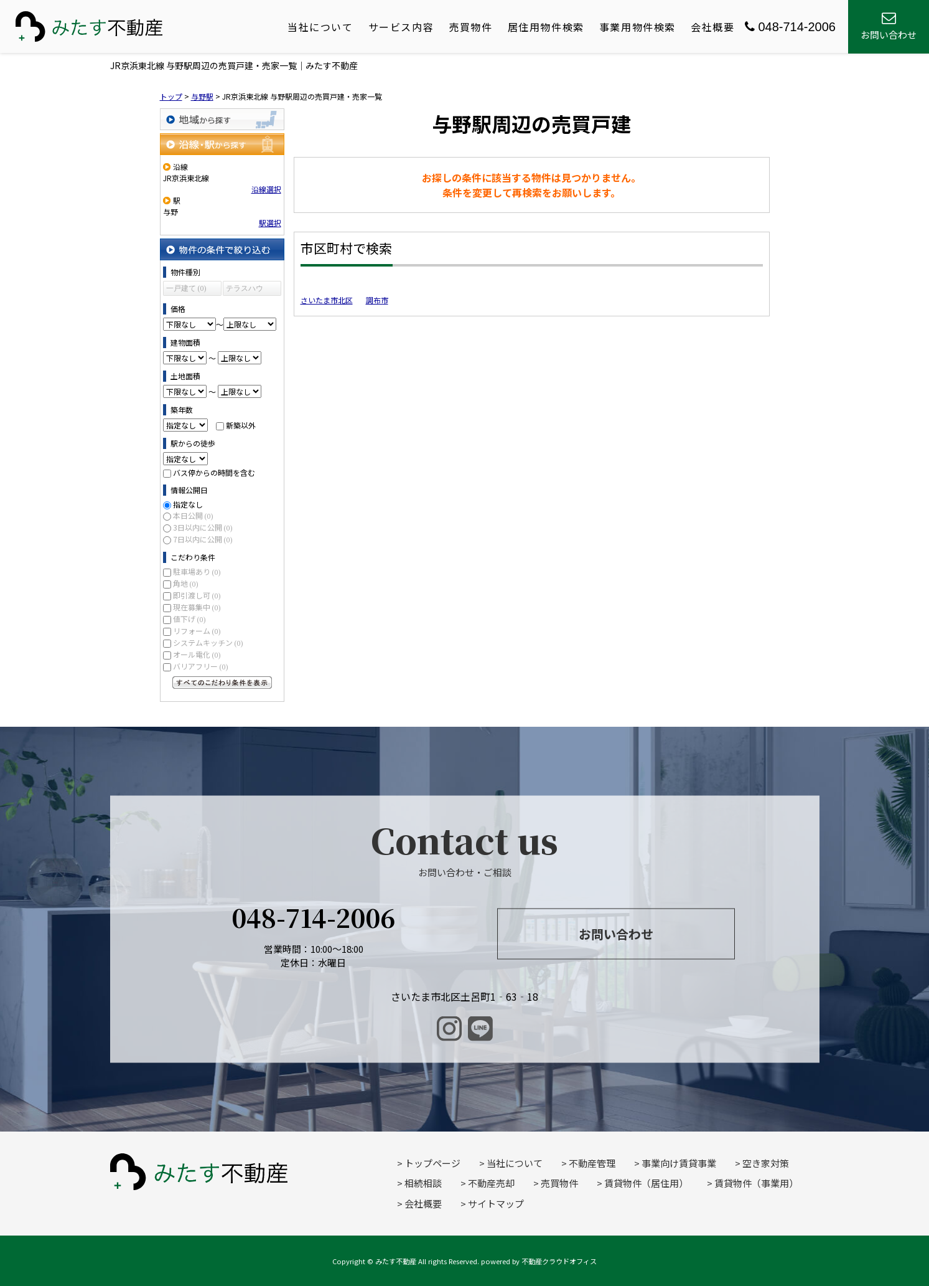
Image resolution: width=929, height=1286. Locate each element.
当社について (320, 26)
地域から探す (222, 119)
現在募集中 (197, 607)
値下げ (189, 618)
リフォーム (197, 630)
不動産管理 (592, 1163)
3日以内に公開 (203, 527)
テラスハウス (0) (244, 290)
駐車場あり (197, 571)
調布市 (377, 300)
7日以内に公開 (203, 539)
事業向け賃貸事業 (679, 1163)
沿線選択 (266, 189)
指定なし (188, 504)
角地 (185, 583)
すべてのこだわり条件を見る (222, 682)
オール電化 (197, 654)
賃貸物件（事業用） (756, 1182)
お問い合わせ (616, 934)
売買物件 (470, 26)
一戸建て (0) (186, 288)
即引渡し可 (197, 595)
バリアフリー (200, 666)
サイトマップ (496, 1203)
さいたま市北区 (327, 300)
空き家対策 (765, 1163)
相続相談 (423, 1182)
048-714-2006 (790, 27)
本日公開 (193, 515)
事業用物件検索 (637, 26)
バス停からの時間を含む (214, 472)
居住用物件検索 (546, 26)
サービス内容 (401, 26)
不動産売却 (491, 1182)
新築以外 (241, 425)
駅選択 (270, 222)
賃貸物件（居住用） (646, 1182)
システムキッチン (208, 642)
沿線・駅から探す (222, 144)
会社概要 (712, 26)
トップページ (432, 1163)
